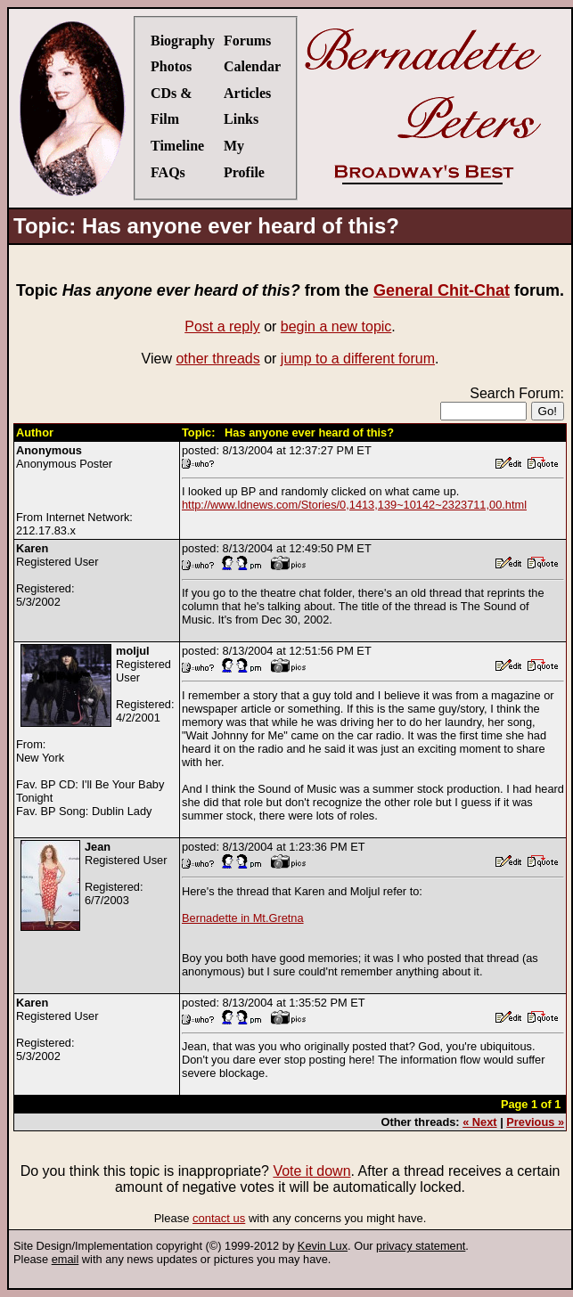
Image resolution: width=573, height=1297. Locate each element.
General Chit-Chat (441, 290)
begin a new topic (336, 326)
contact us (218, 1218)
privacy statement (420, 1245)
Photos (171, 66)
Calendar (252, 66)
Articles (247, 93)
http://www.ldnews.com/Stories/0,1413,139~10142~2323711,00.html (354, 504)
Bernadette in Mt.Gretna (243, 918)
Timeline (177, 145)
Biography (183, 40)
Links (241, 118)
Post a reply (221, 326)
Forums (247, 40)
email (65, 1259)
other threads (217, 358)
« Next (479, 1122)
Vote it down (311, 1171)
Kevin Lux (323, 1245)
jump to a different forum (358, 358)
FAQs (168, 172)
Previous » (535, 1122)
